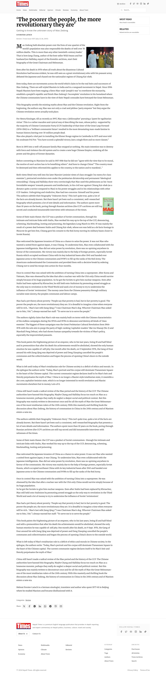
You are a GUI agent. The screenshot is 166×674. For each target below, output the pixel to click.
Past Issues (136, 649)
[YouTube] (137, 4)
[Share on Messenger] (34, 606)
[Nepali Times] (23, 626)
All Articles (135, 653)
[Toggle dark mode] (149, 10)
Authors (107, 657)
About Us (23, 634)
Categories (108, 649)
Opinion (50, 10)
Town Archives (137, 657)
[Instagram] (141, 4)
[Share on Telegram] (50, 606)
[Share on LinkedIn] (40, 606)
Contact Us (37, 634)
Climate (58, 10)
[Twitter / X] (134, 4)
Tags (106, 653)
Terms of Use (145, 670)
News (25, 10)
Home (18, 10)
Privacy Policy (133, 670)
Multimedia (33, 10)
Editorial (42, 10)
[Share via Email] (61, 606)
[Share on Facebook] (29, 606)
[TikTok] (148, 4)
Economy (74, 10)
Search (134, 661)
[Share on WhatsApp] (45, 606)
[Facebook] (130, 4)
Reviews (66, 10)
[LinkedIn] (144, 4)
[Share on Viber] (55, 606)
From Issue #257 (35, 39)
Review (28, 600)
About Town (84, 10)
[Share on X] (24, 606)
